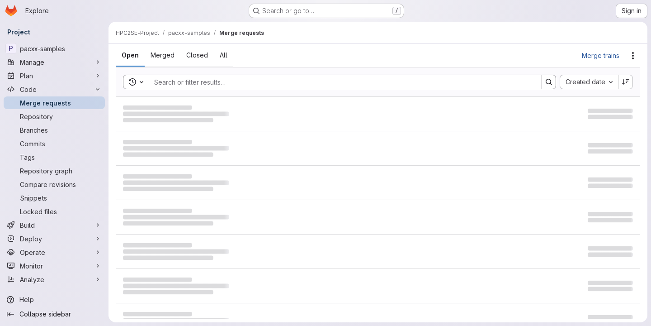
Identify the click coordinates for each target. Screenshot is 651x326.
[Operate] (54, 252)
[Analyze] (54, 279)
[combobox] (589, 82)
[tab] (130, 55)
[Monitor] (54, 265)
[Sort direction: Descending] (625, 82)
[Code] (54, 89)
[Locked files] (54, 211)
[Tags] (54, 157)
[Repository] (54, 116)
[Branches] (54, 130)
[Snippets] (54, 198)
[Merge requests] (54, 102)
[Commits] (54, 143)
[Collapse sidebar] (54, 314)
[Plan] (54, 75)
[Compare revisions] (54, 184)
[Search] (341, 82)
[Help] (54, 299)
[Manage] (54, 62)
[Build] (54, 225)
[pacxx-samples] (54, 48)
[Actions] (633, 55)
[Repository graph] (54, 170)
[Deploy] (54, 238)
